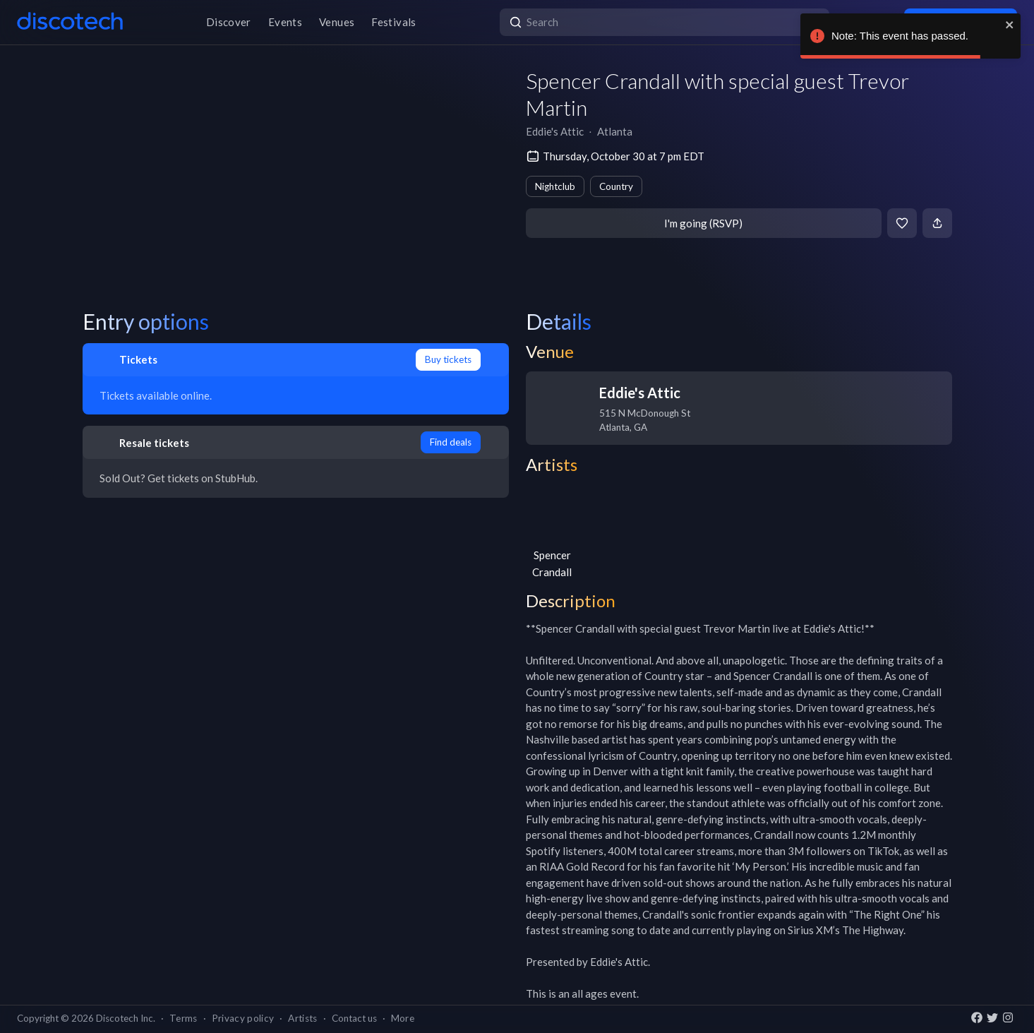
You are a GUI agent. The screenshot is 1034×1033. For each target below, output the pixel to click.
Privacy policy (243, 1018)
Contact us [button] (354, 1018)
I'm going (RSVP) (703, 223)
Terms (183, 1018)
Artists (302, 1018)
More (402, 1018)
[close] (1010, 24)
